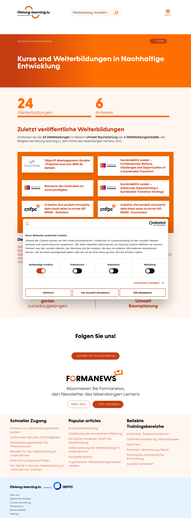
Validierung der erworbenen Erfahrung (95, 433)
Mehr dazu (78, 404)
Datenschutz (16, 506)
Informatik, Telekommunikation (148, 434)
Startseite (22, 41)
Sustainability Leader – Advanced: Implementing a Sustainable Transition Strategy (142, 188)
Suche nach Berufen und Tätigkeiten (35, 437)
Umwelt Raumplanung (39, 41)
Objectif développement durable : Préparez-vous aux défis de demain (67, 164)
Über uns (14, 495)
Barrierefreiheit (18, 510)
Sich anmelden (108, 404)
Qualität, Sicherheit (140, 464)
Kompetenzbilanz (81, 457)
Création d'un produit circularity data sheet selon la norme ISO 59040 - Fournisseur (142, 209)
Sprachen (133, 444)
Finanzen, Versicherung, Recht (148, 449)
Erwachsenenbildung (83, 428)
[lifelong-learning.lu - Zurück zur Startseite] (33, 12)
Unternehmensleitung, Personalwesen (153, 439)
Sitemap (14, 514)
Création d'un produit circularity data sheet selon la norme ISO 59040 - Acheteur (67, 209)
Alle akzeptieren (142, 292)
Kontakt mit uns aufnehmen (95, 355)
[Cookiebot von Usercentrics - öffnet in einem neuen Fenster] (151, 223)
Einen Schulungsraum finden (30, 460)
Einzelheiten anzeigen (147, 282)
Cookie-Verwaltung (20, 503)
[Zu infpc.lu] (41, 489)
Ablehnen (48, 292)
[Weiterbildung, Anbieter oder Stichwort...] (90, 12)
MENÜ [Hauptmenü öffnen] (168, 15)
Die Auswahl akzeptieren (95, 292)
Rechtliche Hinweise (20, 499)
